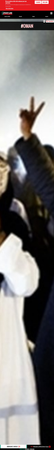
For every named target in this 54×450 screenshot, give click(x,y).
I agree (38, 2)
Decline (45, 2)
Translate (50, 21)
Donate (20, 16)
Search (46, 16)
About (33, 16)
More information (9, 8)
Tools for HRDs (7, 16)
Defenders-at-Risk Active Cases (40, 447)
